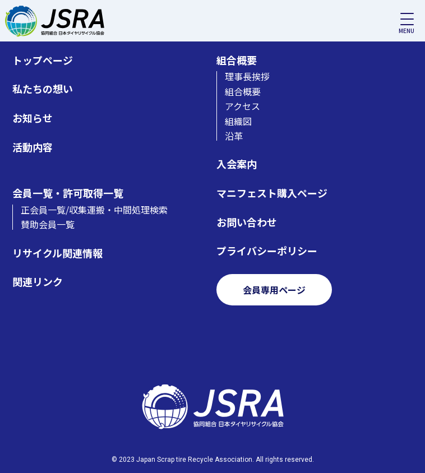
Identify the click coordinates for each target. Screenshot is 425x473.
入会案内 (236, 164)
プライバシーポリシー (266, 251)
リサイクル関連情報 (57, 253)
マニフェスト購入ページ (271, 193)
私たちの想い (42, 89)
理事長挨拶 (247, 76)
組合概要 (236, 60)
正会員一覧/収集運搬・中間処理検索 (94, 210)
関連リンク (37, 281)
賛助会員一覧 (48, 224)
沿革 (234, 136)
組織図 (238, 121)
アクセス (242, 106)
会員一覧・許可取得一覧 (67, 193)
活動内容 (32, 147)
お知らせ (32, 118)
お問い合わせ (246, 222)
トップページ (42, 60)
